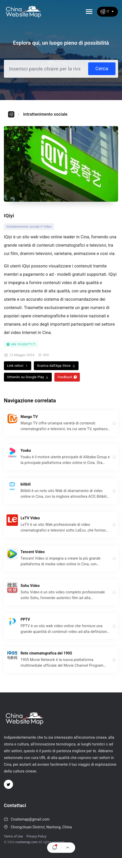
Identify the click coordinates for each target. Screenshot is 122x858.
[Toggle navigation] (89, 11)
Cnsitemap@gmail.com (30, 819)
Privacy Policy (37, 836)
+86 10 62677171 (21, 344)
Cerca (101, 68)
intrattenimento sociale (45, 114)
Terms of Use (13, 836)
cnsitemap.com (26, 842)
